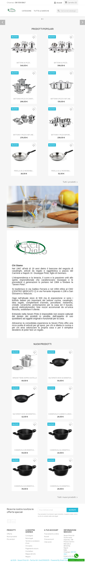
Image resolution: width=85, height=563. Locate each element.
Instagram (14, 521)
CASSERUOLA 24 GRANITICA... (60, 450)
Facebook (9, 521)
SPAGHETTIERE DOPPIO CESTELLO (25, 378)
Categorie (26, 11)
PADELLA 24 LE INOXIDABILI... (61, 171)
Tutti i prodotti (70, 182)
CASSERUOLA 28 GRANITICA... (24, 450)
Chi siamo (28, 546)
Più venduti (11, 539)
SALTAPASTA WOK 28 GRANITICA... (25, 414)
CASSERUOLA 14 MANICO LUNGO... (60, 414)
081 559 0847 (20, 2)
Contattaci (29, 551)
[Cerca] (67, 11)
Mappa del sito (30, 554)
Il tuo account (51, 530)
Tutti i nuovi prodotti (67, 497)
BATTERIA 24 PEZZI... (24, 63)
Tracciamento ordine (51, 534)
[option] (42, 20)
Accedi (46, 537)
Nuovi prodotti (12, 537)
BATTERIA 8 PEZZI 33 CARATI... (23, 99)
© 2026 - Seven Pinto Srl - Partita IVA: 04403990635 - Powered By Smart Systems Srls (42, 560)
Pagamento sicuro (31, 548)
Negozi (27, 557)
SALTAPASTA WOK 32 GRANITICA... (60, 378)
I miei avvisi (48, 542)
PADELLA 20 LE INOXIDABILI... (24, 171)
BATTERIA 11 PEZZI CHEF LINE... (24, 135)
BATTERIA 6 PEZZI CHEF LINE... (61, 99)
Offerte (9, 534)
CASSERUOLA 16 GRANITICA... (60, 486)
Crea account (49, 539)
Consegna (29, 536)
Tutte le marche (41, 11)
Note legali (29, 538)
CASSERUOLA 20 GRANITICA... (24, 486)
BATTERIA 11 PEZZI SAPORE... (61, 135)
